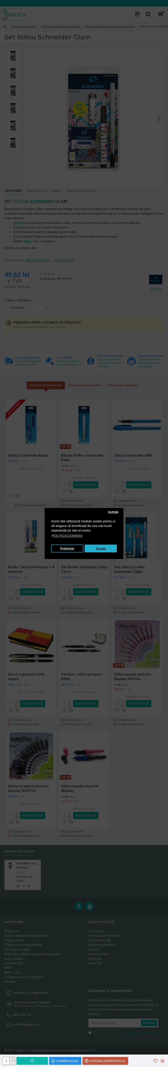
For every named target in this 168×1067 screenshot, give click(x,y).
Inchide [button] (113, 512)
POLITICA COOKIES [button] (67, 536)
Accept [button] (101, 548)
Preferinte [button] (67, 548)
